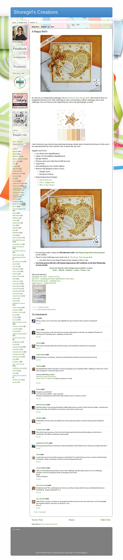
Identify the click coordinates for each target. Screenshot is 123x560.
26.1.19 (38, 492)
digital (14, 213)
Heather (69, 270)
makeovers (16, 281)
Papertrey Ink (17, 296)
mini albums (16, 286)
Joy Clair (15, 266)
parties (15, 298)
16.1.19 (38, 323)
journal (14, 264)
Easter (14, 220)
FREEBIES (15, 233)
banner (15, 166)
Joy (88, 270)
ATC (13, 164)
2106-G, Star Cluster (47, 185)
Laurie (76, 270)
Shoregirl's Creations (35, 12)
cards (39, 309)
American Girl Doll (18, 159)
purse (14, 315)
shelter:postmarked (19, 334)
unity (14, 373)
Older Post (106, 520)
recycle (14, 320)
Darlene (39, 366)
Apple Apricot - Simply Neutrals (44, 283)
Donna (83, 270)
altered (14, 154)
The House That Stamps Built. (78, 98)
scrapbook (16, 329)
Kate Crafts (16, 271)
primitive (15, 310)
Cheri (54, 270)
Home (14, 22)
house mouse (17, 255)
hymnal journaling (19, 257)
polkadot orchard (18, 303)
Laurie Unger (40, 355)
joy (37, 318)
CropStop (15, 201)
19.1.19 (38, 462)
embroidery (16, 223)
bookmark (16, 171)
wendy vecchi (17, 380)
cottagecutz (16, 192)
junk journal (16, 269)
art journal (16, 161)
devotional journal (18, 209)
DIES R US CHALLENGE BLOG (46, 376)
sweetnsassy (16, 357)
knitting (15, 274)
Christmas (16, 186)
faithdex (15, 228)
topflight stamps (18, 368)
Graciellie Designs (18, 240)
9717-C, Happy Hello (47, 182)
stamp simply (17, 347)
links (14, 279)
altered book (16, 156)
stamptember (17, 354)
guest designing (18, 247)
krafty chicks (17, 276)
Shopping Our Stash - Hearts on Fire (46, 277)
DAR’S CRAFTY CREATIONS (45, 378)
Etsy (13, 225)
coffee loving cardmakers (17, 189)
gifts (14, 235)
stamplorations (18, 352)
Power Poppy (17, 307)
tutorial (15, 371)
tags (14, 359)
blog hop (15, 169)
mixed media (17, 288)
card (14, 178)
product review (17, 312)
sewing (15, 331)
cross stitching (17, 204)
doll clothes (16, 215)
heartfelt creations (19, 251)
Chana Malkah (41, 468)
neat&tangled (17, 291)
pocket (14, 301)
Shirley (61, 270)
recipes (15, 317)
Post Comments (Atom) (49, 524)
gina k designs (17, 237)
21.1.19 (38, 479)
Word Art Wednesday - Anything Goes (46, 281)
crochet (15, 199)
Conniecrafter (41, 429)
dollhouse (15, 218)
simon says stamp (18, 338)
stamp (14, 344)
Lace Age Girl (40, 499)
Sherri (38, 330)
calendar (15, 176)
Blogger (84, 553)
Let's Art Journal (41, 485)
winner (14, 382)
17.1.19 (38, 448)
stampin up (16, 349)
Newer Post (37, 520)
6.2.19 (38, 508)
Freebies (32, 22)
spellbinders (16, 342)
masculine (16, 284)
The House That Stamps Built (81, 257)
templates (16, 362)
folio (14, 230)
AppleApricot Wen (42, 443)
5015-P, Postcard (45, 180)
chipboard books (18, 183)
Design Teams (23, 22)
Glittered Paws (41, 405)
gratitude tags (17, 244)
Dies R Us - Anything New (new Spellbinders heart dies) (53, 279)
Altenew (15, 151)
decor (14, 206)
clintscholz (69, 553)
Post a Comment (40, 512)
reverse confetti (18, 326)
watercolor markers (19, 375)
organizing (16, 293)
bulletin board (17, 173)
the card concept (18, 364)
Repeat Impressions (49, 309)
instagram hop (17, 261)
